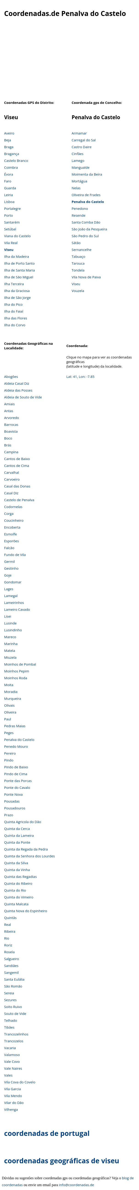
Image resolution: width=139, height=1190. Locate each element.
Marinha (10, 643)
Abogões (11, 376)
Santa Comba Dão (86, 222)
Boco (8, 438)
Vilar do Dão (14, 1102)
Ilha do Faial (13, 311)
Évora (8, 174)
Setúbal (10, 229)
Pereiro (10, 753)
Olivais (9, 705)
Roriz (8, 945)
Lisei (7, 616)
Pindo (8, 760)
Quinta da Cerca (17, 828)
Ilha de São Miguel (18, 277)
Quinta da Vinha (17, 869)
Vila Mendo (13, 1095)
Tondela (78, 270)
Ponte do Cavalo (17, 787)
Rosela (9, 952)
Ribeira (9, 931)
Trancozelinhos (16, 1034)
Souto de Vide (15, 1013)
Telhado (10, 1020)
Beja (7, 140)
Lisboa (9, 201)
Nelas (76, 188)
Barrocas (11, 424)
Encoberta (12, 527)
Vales (8, 1075)
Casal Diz (11, 493)
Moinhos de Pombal (20, 664)
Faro (7, 181)
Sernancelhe (82, 249)
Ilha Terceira (14, 284)
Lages (8, 589)
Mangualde (81, 167)
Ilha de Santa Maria (19, 270)
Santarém (12, 222)
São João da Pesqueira (89, 229)
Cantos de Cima (16, 465)
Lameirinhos (14, 602)
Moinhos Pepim (16, 671)
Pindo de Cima (15, 773)
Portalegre (12, 208)
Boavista (11, 431)
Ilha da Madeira (16, 256)
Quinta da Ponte (17, 842)
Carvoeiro (12, 479)
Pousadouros (14, 808)
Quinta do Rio (15, 890)
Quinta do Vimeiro (18, 897)
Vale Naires (13, 1068)
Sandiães (11, 965)
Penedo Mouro (16, 746)
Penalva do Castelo (88, 201)
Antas (8, 410)
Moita (8, 684)
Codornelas (13, 506)
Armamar (79, 133)
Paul (7, 719)
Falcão (9, 547)
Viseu (9, 249)
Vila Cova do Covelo (19, 1082)
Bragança (11, 153)
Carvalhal (11, 472)
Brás (7, 445)
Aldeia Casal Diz (16, 383)
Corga (9, 513)
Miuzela (10, 657)
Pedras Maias (14, 726)
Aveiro (9, 133)
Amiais (9, 404)
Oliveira (10, 712)
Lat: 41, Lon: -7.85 (80, 376)
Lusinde (10, 623)
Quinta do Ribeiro (18, 883)
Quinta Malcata (16, 904)
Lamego (78, 160)
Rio (6, 938)
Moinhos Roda (15, 678)
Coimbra (11, 167)
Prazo (8, 815)
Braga (9, 147)
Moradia (10, 691)
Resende (78, 215)
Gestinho (11, 568)
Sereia (9, 993)
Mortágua (79, 181)
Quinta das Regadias (20, 876)
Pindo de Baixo (16, 767)
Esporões (11, 541)
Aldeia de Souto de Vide (23, 397)
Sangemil (11, 972)
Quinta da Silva (16, 863)
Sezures (10, 1000)
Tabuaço (78, 256)
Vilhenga (11, 1109)
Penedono (80, 208)
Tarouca (78, 263)
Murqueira (12, 698)
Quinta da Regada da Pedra (26, 849)
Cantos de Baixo (17, 458)
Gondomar (13, 582)
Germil (9, 561)
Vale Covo (12, 1061)
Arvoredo (11, 417)
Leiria (8, 194)
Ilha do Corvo (14, 325)
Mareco (10, 636)
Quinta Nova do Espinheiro (25, 910)
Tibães (9, 1027)
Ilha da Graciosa (17, 290)
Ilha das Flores (15, 318)
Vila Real (11, 242)
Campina (11, 452)
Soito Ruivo (13, 1006)
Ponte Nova (13, 794)
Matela (9, 650)
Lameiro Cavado (17, 609)
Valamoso (12, 1054)
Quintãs (10, 917)
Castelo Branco (16, 160)
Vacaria (10, 1047)
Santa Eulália (14, 979)
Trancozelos (13, 1041)
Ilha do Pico (13, 304)
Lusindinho (13, 630)
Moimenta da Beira (87, 174)
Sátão (76, 242)
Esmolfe (10, 534)
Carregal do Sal (84, 140)
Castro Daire (82, 147)
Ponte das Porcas (18, 780)
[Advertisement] (69, 61)
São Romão (13, 986)
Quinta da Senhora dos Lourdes (29, 856)
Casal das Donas (17, 486)
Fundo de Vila (15, 554)
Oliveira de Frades (86, 194)
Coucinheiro (13, 520)
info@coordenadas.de (76, 1184)
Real (7, 924)
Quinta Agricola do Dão (22, 821)
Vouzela (78, 290)
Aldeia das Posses (18, 390)
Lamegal (11, 595)
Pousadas (11, 801)
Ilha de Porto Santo (19, 263)
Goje (7, 575)
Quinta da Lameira (19, 835)
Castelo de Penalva (19, 500)
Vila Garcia (12, 1089)
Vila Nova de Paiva (86, 277)
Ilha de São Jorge (17, 297)
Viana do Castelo (17, 236)
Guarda (10, 188)
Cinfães (77, 153)
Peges (9, 732)
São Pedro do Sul (85, 236)
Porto (8, 215)
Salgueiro (11, 958)
